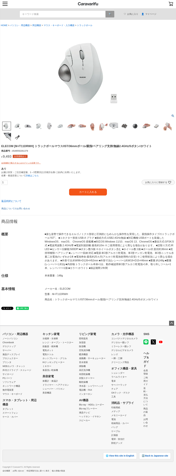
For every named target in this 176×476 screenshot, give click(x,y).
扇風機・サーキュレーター (92, 358)
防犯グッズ (116, 443)
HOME (4, 25)
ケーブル (115, 431)
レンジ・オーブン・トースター (58, 342)
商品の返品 (145, 411)
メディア (115, 411)
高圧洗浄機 (84, 370)
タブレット (8, 409)
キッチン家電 (51, 334)
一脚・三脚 (116, 358)
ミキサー (47, 366)
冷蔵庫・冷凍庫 (50, 338)
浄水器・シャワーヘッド (91, 386)
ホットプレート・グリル (55, 358)
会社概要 (6, 471)
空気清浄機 (84, 350)
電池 (113, 419)
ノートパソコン (10, 338)
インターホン (85, 394)
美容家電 (48, 376)
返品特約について (11, 201)
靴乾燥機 (83, 382)
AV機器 (83, 400)
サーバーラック (119, 385)
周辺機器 (36, 25)
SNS (146, 334)
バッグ (114, 427)
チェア (114, 389)
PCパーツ (7, 378)
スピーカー (84, 420)
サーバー (7, 350)
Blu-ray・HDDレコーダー (91, 404)
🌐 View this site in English (120, 455)
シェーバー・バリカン (54, 389)
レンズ (114, 354)
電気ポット (48, 350)
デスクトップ (9, 346)
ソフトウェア (9, 382)
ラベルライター (119, 377)
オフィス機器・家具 (124, 368)
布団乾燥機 (84, 374)
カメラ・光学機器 (122, 334)
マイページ (148, 14)
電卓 (113, 381)
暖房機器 (83, 354)
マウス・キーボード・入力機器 (59, 25)
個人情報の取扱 (58, 471)
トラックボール (84, 25)
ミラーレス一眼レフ (121, 346)
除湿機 (82, 346)
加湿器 (82, 342)
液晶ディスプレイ (11, 354)
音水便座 (83, 362)
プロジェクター (10, 358)
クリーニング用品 (120, 362)
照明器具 (83, 338)
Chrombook (8, 342)
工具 (113, 396)
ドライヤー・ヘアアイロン (56, 385)
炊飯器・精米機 (50, 346)
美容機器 (47, 392)
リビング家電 (87, 334)
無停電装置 (8, 390)
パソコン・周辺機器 (20, 25)
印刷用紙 (115, 407)
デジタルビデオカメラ (122, 350)
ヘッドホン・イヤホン (90, 416)
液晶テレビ (84, 412)
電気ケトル (48, 354)
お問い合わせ (145, 422)
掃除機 (82, 366)
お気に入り (131, 14)
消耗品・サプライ (122, 402)
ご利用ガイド (145, 380)
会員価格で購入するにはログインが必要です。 (21, 163)
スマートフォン (10, 413)
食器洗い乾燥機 (50, 370)
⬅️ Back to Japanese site (155, 455)
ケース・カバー (10, 416)
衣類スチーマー (86, 378)
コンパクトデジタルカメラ (124, 338)
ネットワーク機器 (11, 386)
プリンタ (7, 362)
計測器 (114, 435)
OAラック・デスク (120, 392)
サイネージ (8, 374)
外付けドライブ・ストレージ (17, 370)
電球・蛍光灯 (118, 439)
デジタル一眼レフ (120, 342)
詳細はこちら (32, 175)
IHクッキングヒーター (54, 362)
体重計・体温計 (50, 381)
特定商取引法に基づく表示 (38, 471)
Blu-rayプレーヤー (88, 408)
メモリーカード (119, 415)
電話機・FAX (85, 390)
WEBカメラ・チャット (14, 366)
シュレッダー (118, 373)
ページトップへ (171, 323)
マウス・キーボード (12, 394)
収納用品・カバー (120, 423)
